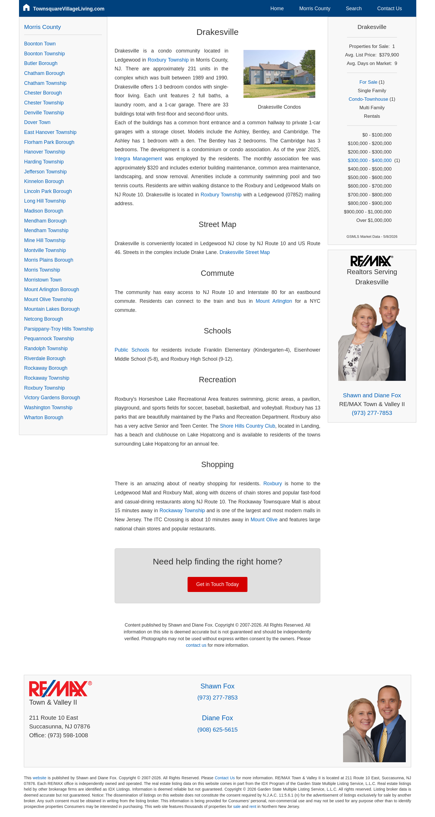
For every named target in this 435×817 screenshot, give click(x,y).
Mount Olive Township (48, 299)
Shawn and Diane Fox (372, 395)
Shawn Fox (217, 686)
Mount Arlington (274, 301)
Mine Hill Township (44, 240)
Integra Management (138, 158)
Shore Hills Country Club (247, 426)
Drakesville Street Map (245, 252)
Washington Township (48, 407)
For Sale (368, 82)
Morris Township (42, 270)
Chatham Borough (44, 73)
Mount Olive (264, 519)
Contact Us (389, 8)
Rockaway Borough (46, 368)
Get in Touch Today (217, 584)
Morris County (315, 8)
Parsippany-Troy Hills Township (58, 329)
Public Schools (132, 350)
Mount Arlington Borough (51, 289)
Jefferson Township (45, 172)
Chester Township (44, 103)
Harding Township (44, 162)
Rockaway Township (182, 510)
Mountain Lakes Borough (52, 309)
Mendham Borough (45, 221)
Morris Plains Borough (48, 260)
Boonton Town (40, 44)
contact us (196, 645)
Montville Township (45, 250)
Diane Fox (217, 718)
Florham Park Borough (49, 142)
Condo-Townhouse (368, 99)
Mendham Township (46, 230)
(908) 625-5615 (217, 729)
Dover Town (37, 122)
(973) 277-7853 (372, 412)
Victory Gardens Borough (52, 397)
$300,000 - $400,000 (370, 160)
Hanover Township (44, 152)
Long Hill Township (45, 201)
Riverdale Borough (45, 358)
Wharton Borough (43, 417)
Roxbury (272, 483)
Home (277, 8)
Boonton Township (44, 53)
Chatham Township (45, 83)
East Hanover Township (50, 132)
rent (252, 806)
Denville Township (44, 112)
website (40, 778)
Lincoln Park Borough (48, 191)
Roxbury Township (168, 60)
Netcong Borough (43, 319)
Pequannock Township (49, 338)
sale (237, 806)
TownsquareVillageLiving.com (69, 9)
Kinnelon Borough (44, 181)
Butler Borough (40, 63)
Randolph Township (46, 348)
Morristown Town (43, 280)
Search (354, 8)
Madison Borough (43, 211)
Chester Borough (43, 93)
